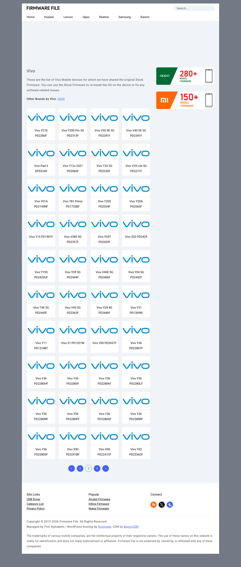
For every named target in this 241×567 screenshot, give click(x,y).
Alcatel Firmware (99, 499)
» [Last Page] (105, 468)
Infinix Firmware (99, 504)
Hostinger (104, 526)
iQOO (61, 99)
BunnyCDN (131, 526)
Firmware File (43, 8)
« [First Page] (71, 468)
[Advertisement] (120, 41)
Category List (35, 504)
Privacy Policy (35, 508)
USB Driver (33, 499)
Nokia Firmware (99, 508)
